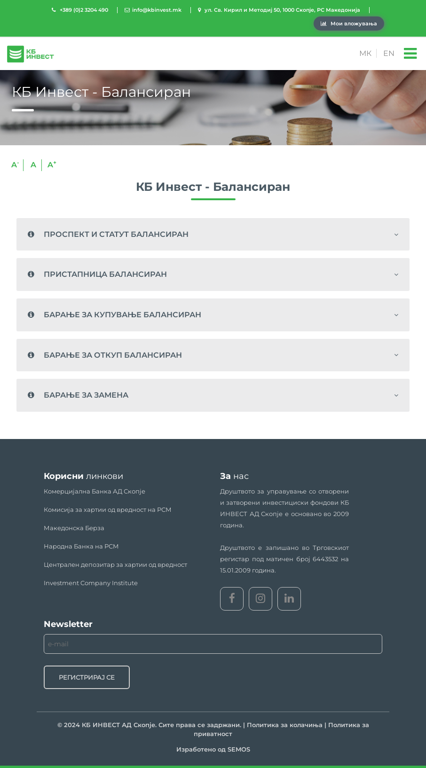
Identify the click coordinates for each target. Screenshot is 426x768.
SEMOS (239, 749)
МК (365, 53)
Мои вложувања (349, 23)
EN (388, 53)
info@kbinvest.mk (156, 10)
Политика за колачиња (285, 725)
